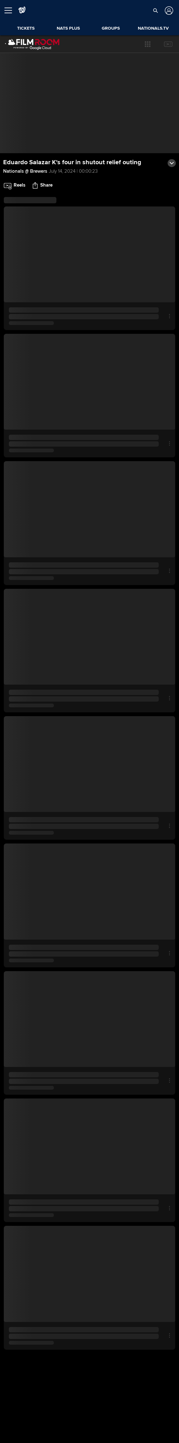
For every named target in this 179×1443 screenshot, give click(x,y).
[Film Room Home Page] (32, 44)
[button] (147, 44)
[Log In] (168, 10)
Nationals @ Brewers (25, 171)
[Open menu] (10, 10)
